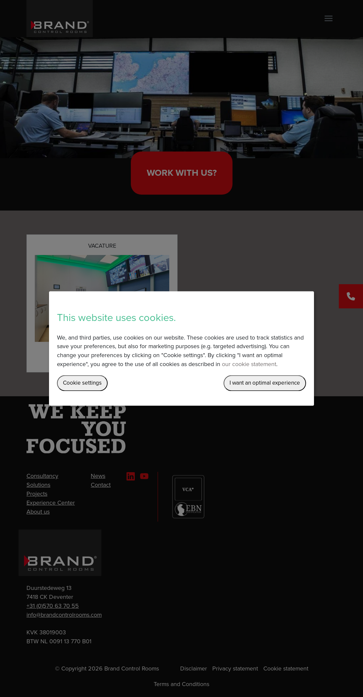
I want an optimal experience (265, 383)
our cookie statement (249, 364)
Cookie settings (82, 383)
